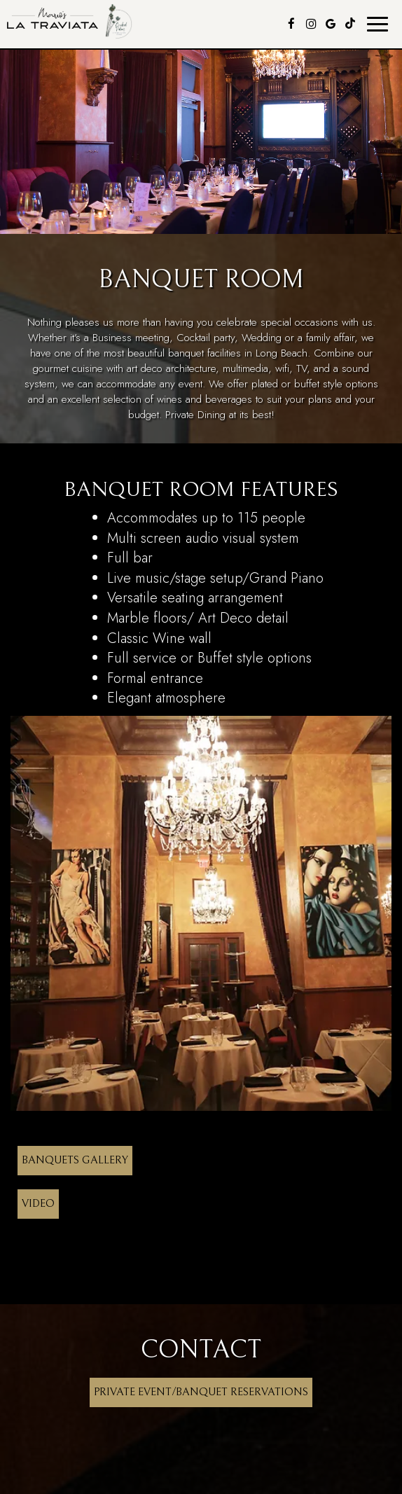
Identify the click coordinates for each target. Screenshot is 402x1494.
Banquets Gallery (75, 1160)
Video (38, 1204)
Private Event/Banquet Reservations (201, 1392)
